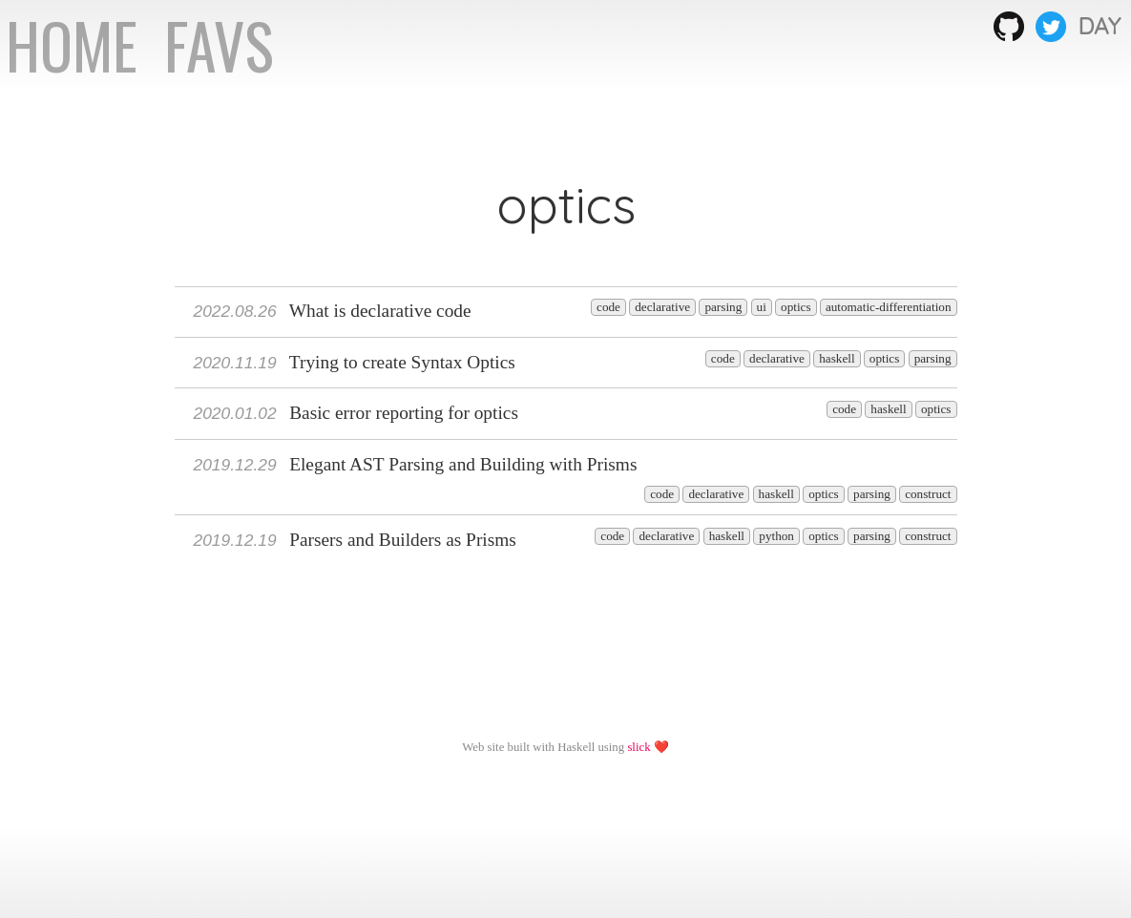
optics (796, 307)
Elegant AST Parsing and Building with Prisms (416, 464)
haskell (836, 358)
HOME (79, 45)
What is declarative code (332, 311)
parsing (723, 307)
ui (761, 307)
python (776, 536)
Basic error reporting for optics (356, 413)
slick (638, 747)
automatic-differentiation (889, 307)
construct (928, 494)
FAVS (219, 45)
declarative (662, 307)
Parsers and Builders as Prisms (355, 540)
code (608, 307)
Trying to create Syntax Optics (354, 362)
